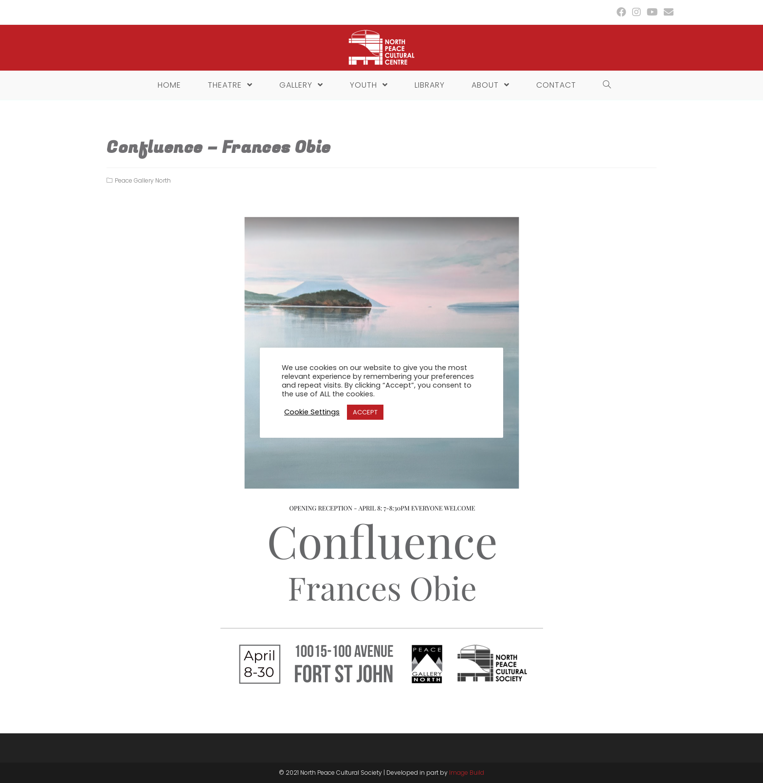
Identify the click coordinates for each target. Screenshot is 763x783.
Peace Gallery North (143, 180)
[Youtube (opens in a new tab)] (652, 12)
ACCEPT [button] (365, 412)
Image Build (466, 772)
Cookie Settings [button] (312, 412)
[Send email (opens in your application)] (667, 12)
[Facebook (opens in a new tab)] (621, 12)
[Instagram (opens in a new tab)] (636, 12)
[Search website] (604, 85)
